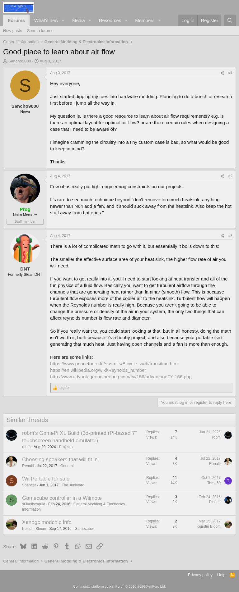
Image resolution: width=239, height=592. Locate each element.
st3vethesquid (33, 504)
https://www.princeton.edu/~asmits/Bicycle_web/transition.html (114, 363)
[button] (63, 20)
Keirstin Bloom (34, 528)
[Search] (230, 20)
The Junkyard (73, 485)
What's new (46, 20)
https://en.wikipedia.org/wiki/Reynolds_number (98, 370)
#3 (230, 236)
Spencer (29, 485)
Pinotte (215, 502)
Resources (110, 20)
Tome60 (214, 483)
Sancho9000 (19, 61)
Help (221, 574)
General (67, 466)
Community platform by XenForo (119, 586)
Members (145, 20)
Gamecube (84, 528)
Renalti (28, 466)
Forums (16, 20)
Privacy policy (200, 574)
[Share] (222, 73)
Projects (66, 447)
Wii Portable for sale (45, 479)
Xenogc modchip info (47, 522)
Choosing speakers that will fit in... (62, 459)
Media (78, 20)
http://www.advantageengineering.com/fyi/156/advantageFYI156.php (120, 376)
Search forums (40, 30)
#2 (230, 176)
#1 (230, 73)
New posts (12, 30)
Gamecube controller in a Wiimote (62, 498)
